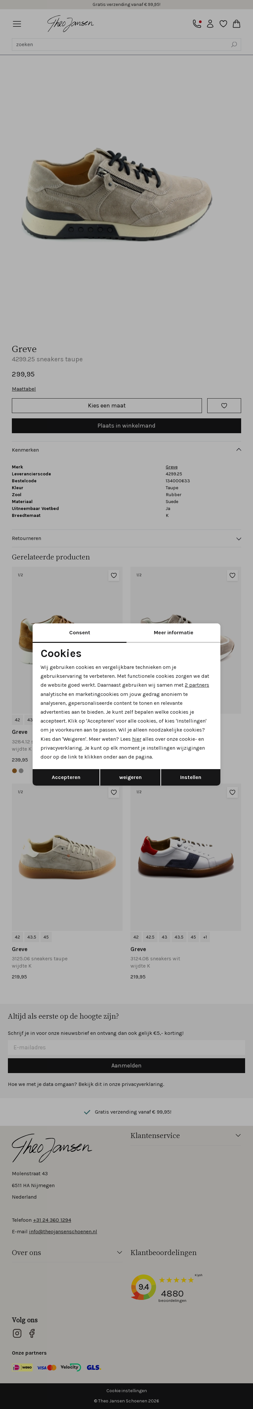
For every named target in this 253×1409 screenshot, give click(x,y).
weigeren (130, 777)
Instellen (190, 777)
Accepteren (66, 777)
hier (136, 739)
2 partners (197, 685)
